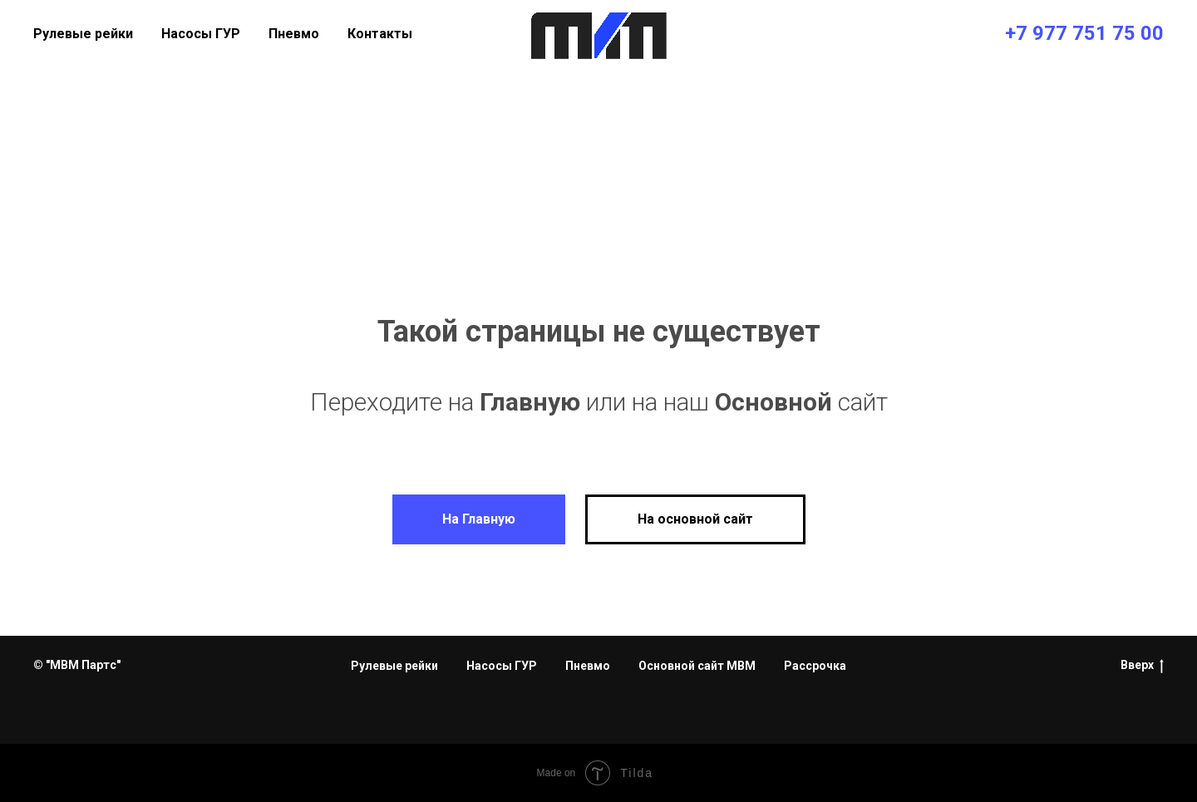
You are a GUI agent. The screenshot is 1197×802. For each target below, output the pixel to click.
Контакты (379, 34)
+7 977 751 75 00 (1084, 33)
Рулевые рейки (83, 34)
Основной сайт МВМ (697, 665)
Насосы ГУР (200, 34)
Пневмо (293, 34)
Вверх (1142, 665)
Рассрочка (815, 665)
